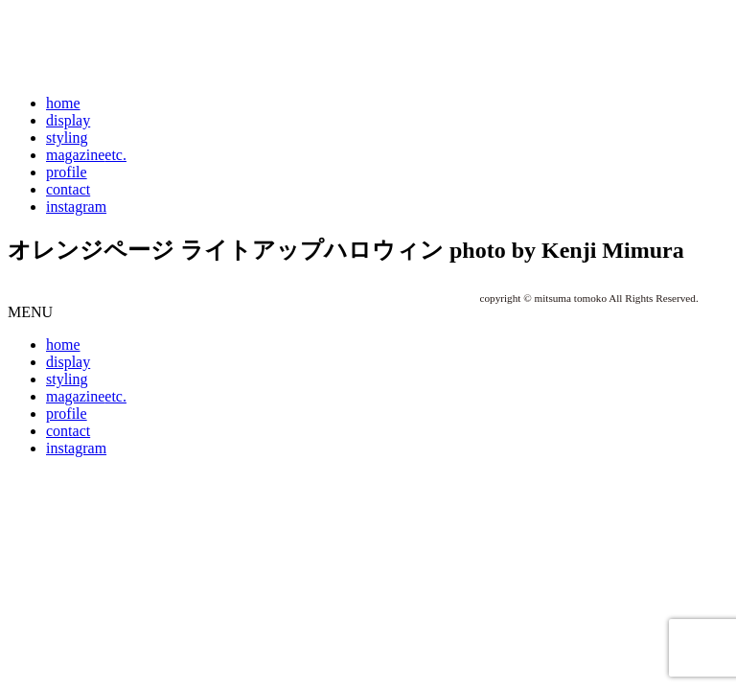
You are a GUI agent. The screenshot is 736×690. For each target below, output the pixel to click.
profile (66, 172)
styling (67, 137)
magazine (86, 155)
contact (68, 189)
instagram (76, 206)
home (63, 103)
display (68, 120)
